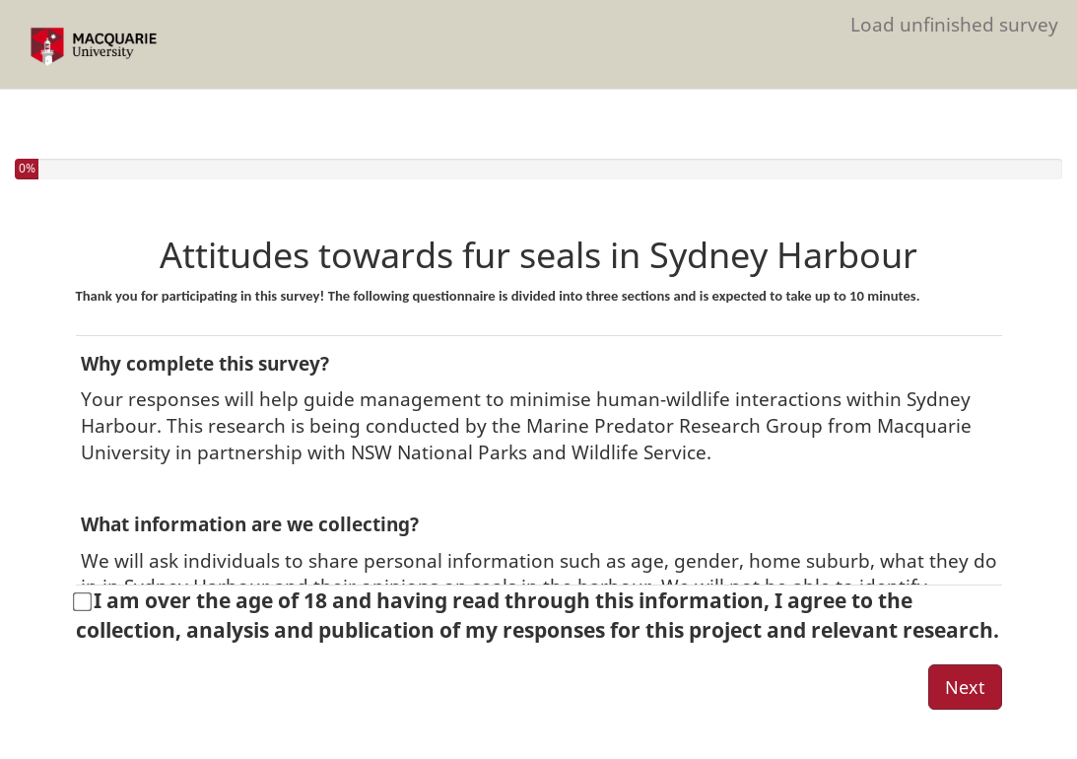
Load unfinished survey (954, 24)
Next (965, 687)
